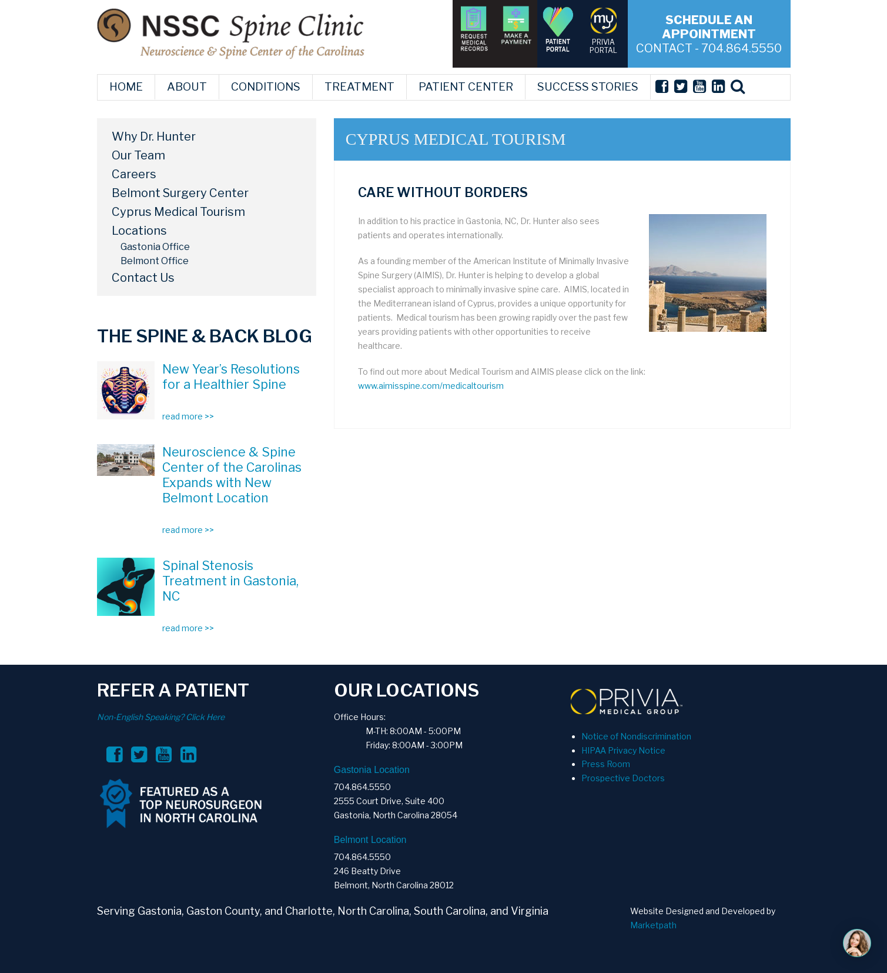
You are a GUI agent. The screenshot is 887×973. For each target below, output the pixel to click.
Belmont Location (370, 840)
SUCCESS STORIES (587, 87)
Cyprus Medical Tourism (178, 212)
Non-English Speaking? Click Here (161, 717)
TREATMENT (359, 87)
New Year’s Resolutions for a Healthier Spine (231, 376)
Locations (139, 231)
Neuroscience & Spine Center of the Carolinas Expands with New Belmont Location (232, 474)
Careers (134, 174)
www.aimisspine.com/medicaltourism (431, 386)
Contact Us (143, 278)
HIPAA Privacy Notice (623, 750)
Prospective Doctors (623, 778)
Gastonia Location (372, 770)
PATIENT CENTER (466, 87)
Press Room (605, 764)
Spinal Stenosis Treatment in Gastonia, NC (230, 581)
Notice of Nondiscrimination (636, 736)
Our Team (138, 155)
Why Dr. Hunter (154, 136)
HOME (126, 87)
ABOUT (187, 87)
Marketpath (653, 925)
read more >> (188, 416)
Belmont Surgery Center (180, 193)
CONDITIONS (265, 87)
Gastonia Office (155, 246)
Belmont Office (155, 260)
